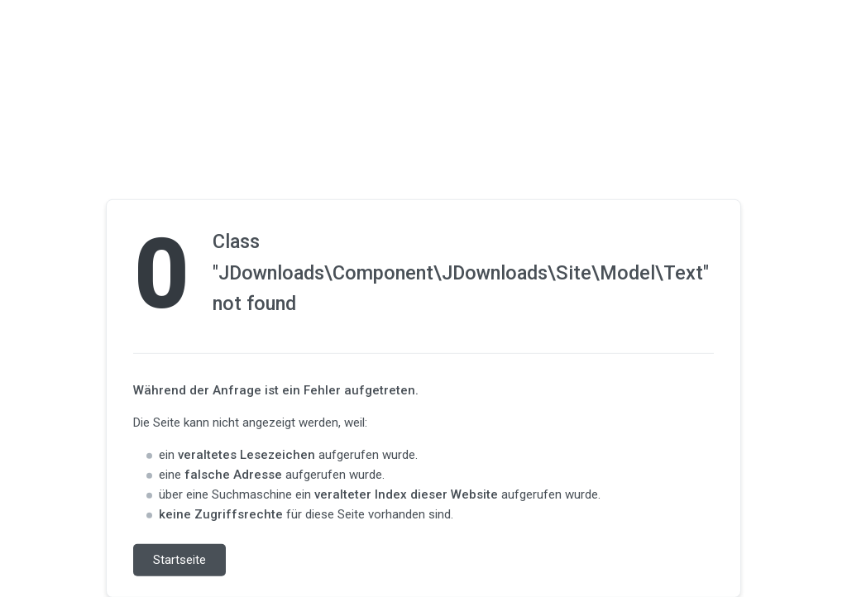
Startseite (179, 559)
